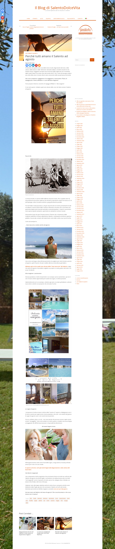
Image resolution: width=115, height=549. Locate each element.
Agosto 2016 (79, 239)
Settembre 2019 (80, 178)
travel (48, 500)
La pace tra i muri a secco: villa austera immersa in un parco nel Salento (86, 108)
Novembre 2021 (80, 159)
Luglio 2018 (79, 195)
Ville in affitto (71, 18)
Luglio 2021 (79, 167)
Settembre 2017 (80, 214)
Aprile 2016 (79, 246)
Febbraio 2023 (80, 131)
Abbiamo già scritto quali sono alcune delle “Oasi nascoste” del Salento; (46, 266)
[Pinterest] (36, 65)
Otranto (35, 18)
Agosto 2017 (79, 216)
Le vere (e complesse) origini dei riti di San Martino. (43, 533)
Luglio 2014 (79, 269)
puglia (35, 500)
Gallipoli (48, 18)
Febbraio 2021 (80, 172)
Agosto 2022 (79, 142)
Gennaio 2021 (80, 174)
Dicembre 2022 (80, 135)
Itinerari (78, 280)
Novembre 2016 (80, 233)
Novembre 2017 (80, 210)
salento (40, 500)
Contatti (80, 18)
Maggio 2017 (80, 222)
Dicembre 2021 (80, 157)
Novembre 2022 (80, 137)
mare (68, 498)
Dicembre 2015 (80, 254)
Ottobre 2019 (80, 176)
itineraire (40, 498)
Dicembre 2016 (80, 231)
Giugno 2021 (80, 169)
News (78, 283)
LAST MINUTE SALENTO (31, 53)
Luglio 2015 (79, 259)
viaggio (57, 500)
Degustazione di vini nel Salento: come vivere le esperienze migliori (26, 533)
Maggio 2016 (80, 244)
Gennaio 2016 (80, 252)
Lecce (41, 18)
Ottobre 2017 (80, 212)
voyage (65, 500)
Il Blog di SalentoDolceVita (57, 7)
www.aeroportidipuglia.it (60, 489)
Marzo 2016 (79, 248)
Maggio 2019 (80, 184)
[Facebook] (26, 65)
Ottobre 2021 (80, 161)
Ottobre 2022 (80, 138)
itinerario (45, 498)
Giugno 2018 (80, 197)
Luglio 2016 (79, 240)
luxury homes (62, 498)
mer (27, 500)
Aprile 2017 (79, 223)
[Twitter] (30, 65)
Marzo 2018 (79, 203)
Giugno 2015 (80, 261)
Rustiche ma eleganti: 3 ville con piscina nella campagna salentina (86, 112)
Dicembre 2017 (80, 208)
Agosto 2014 (79, 267)
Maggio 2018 (80, 199)
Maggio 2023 (80, 125)
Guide (34, 498)
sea (44, 500)
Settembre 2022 (80, 140)
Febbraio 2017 (80, 227)
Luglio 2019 (79, 180)
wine (27, 503)
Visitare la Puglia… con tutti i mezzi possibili (58, 27)
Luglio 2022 (79, 144)
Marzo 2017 (79, 225)
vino (62, 500)
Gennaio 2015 (80, 265)
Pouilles (31, 500)
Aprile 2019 (79, 186)
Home (28, 18)
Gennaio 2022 (80, 155)
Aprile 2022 (79, 150)
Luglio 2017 (79, 218)
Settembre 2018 (80, 191)
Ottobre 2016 (80, 235)
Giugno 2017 (80, 220)
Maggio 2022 (80, 148)
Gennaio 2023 (80, 133)
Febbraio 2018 (80, 205)
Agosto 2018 (79, 193)
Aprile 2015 (79, 263)
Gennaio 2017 (80, 229)
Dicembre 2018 (80, 188)
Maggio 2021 (80, 171)
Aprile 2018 (79, 201)
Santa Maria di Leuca (58, 18)
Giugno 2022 (80, 146)
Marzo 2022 (79, 152)
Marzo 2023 (79, 129)
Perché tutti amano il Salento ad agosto (61, 532)
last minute (51, 498)
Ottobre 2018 (80, 189)
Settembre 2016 (80, 237)
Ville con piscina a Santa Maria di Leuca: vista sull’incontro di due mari (86, 105)
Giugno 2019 (80, 182)
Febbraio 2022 (80, 154)
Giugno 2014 (80, 271)
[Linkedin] (33, 65)
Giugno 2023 (80, 123)
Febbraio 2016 (80, 250)
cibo (31, 498)
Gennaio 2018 (80, 206)
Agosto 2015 (79, 257)
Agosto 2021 (79, 165)
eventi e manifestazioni (82, 278)
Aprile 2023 (79, 127)
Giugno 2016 (80, 242)
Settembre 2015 (80, 255)
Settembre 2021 (80, 163)
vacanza (52, 500)
